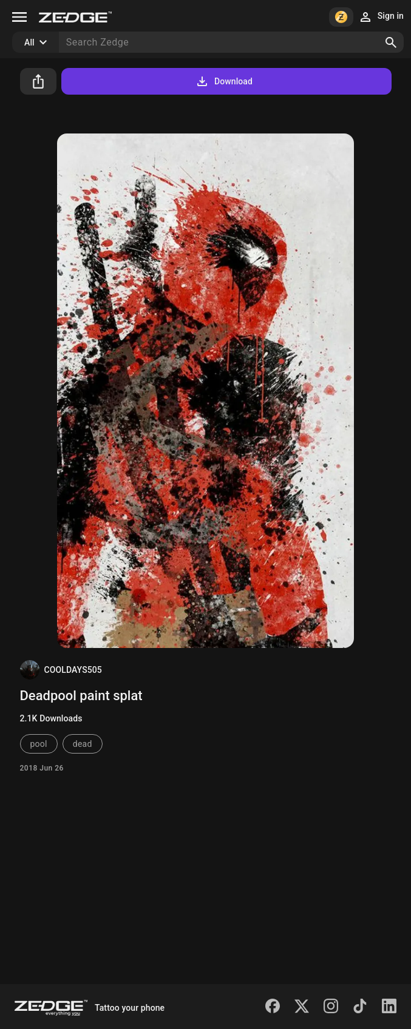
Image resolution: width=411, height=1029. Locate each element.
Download (224, 81)
